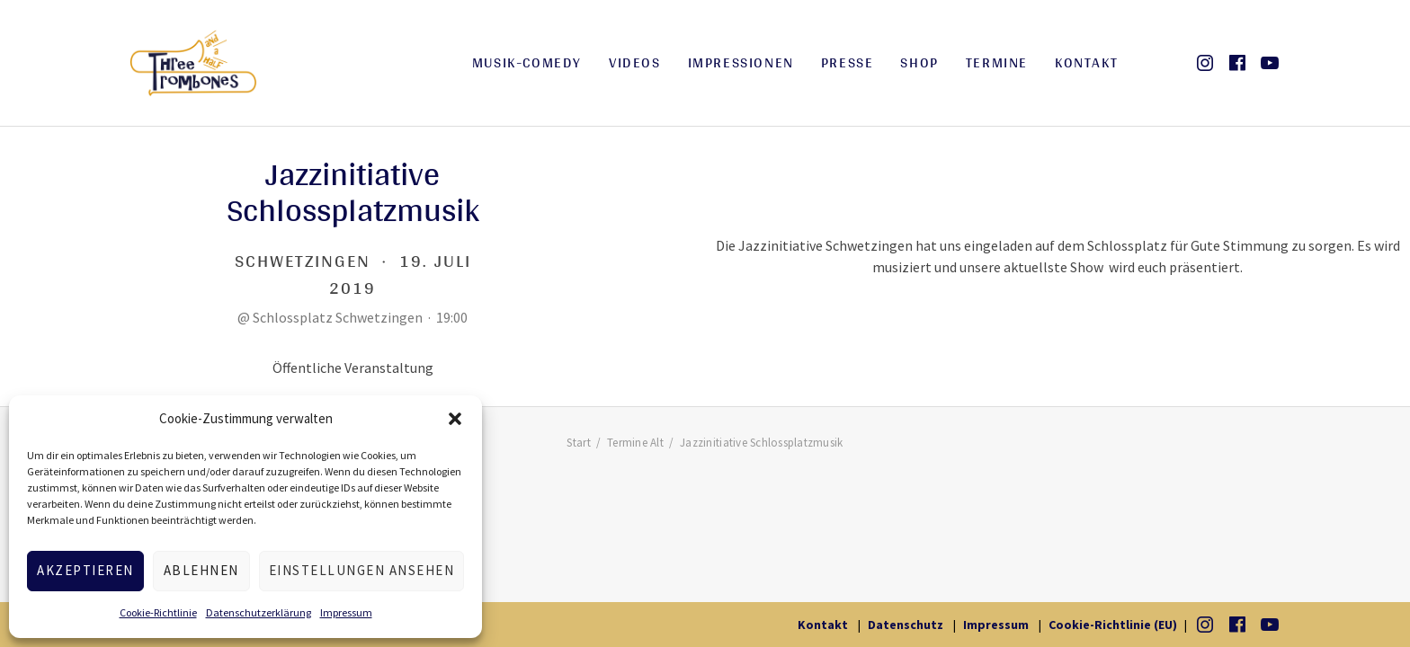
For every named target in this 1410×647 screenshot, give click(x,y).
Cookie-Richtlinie (158, 612)
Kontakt (1086, 62)
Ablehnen (201, 570)
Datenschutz (905, 624)
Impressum (346, 612)
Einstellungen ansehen (362, 570)
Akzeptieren (85, 570)
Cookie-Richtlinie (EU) (1113, 624)
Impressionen (741, 62)
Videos (635, 62)
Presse (847, 62)
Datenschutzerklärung (258, 612)
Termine (997, 62)
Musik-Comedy (527, 62)
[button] (455, 419)
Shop (919, 62)
